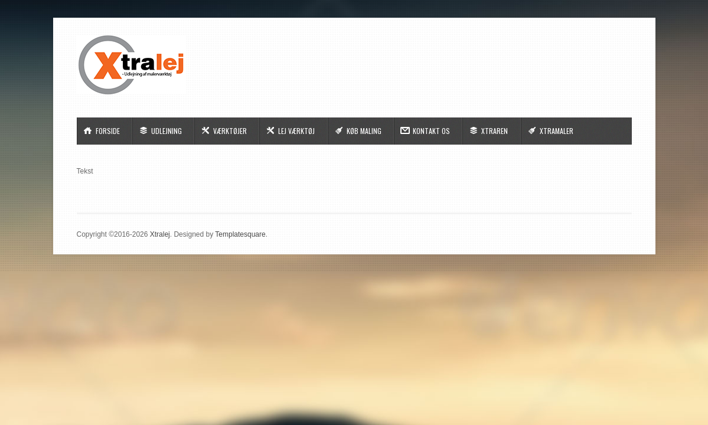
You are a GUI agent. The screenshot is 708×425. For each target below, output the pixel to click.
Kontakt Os (431, 131)
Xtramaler (556, 131)
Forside (108, 131)
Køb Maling (364, 131)
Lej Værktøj (296, 131)
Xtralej (160, 234)
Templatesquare (240, 234)
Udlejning (166, 131)
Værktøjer (230, 131)
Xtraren (494, 131)
